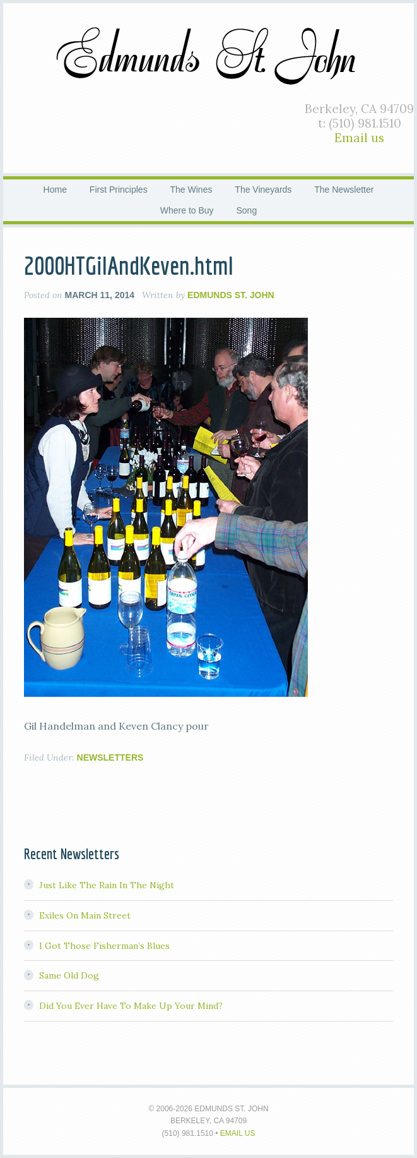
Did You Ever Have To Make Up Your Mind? (131, 1005)
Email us (359, 137)
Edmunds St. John (208, 54)
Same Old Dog (69, 975)
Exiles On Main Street (85, 915)
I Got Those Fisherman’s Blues (104, 945)
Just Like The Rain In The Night (106, 885)
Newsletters (110, 757)
